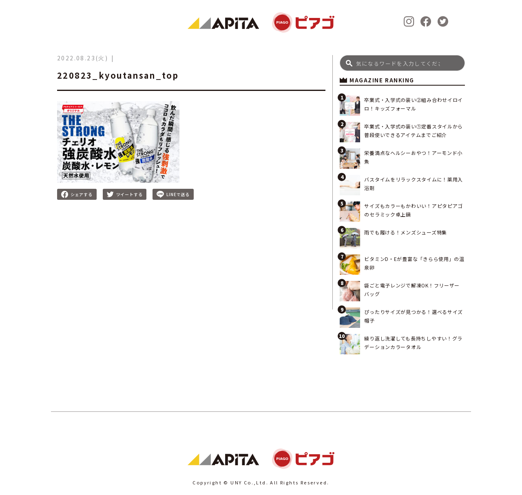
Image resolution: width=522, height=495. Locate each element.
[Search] (402, 63)
